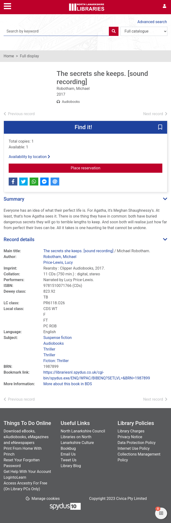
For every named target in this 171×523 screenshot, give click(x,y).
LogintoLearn (15, 477)
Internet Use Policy (134, 448)
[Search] (113, 31)
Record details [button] (19, 239)
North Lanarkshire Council (83, 431)
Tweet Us (69, 460)
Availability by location (29, 156)
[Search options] (143, 31)
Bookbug (68, 448)
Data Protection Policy (137, 442)
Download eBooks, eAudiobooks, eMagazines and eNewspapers (26, 437)
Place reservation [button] (117, 167)
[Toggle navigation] (7, 5)
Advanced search (152, 22)
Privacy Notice (130, 437)
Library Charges (131, 431)
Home (9, 56)
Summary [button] (14, 199)
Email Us (68, 454)
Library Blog (71, 465)
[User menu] (164, 6)
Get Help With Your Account (27, 471)
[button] (160, 128)
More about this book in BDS (67, 384)
